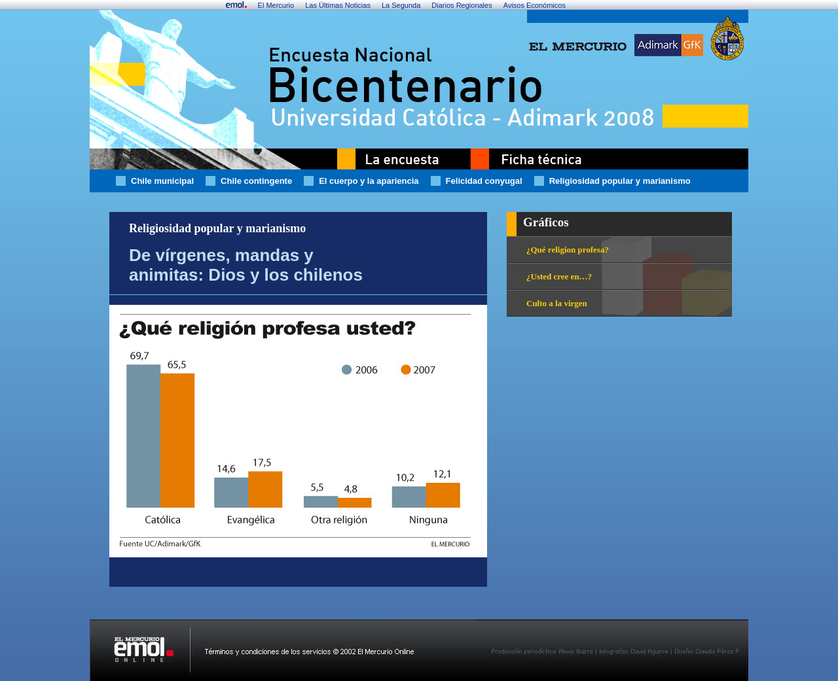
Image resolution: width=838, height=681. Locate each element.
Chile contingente (256, 181)
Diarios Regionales (461, 5)
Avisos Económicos (534, 5)
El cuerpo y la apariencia (368, 181)
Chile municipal (162, 181)
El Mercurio (276, 5)
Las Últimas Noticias (338, 5)
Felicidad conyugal (484, 181)
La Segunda (401, 5)
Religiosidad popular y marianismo (620, 181)
